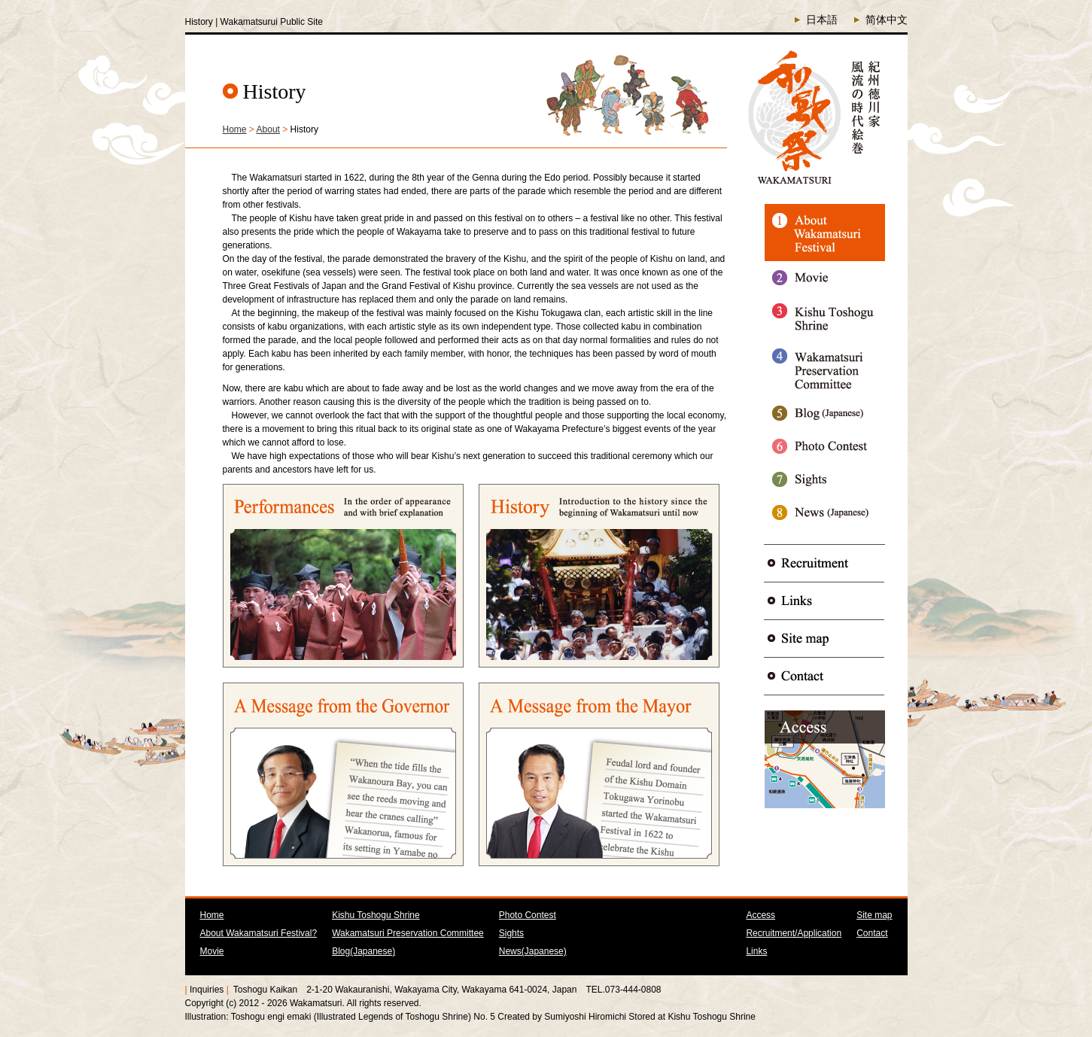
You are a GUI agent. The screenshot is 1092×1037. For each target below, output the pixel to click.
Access (760, 915)
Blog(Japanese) (363, 951)
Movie (212, 951)
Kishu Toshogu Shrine (376, 915)
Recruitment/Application (793, 933)
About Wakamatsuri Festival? (259, 933)
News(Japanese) (533, 951)
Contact (871, 933)
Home (235, 129)
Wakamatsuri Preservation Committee (408, 933)
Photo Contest (527, 915)
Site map (874, 915)
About (268, 129)
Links (756, 951)
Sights (511, 933)
